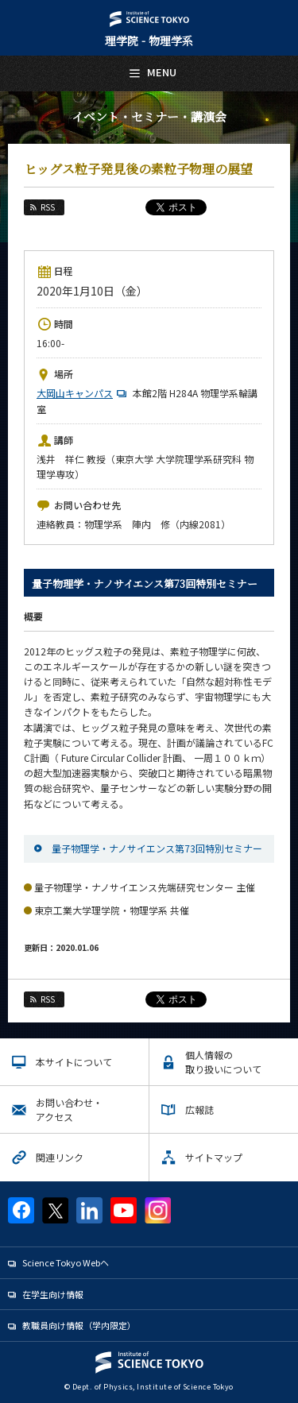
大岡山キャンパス (83, 393)
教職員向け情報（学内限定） (79, 1325)
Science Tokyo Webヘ (65, 1262)
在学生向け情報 (52, 1294)
